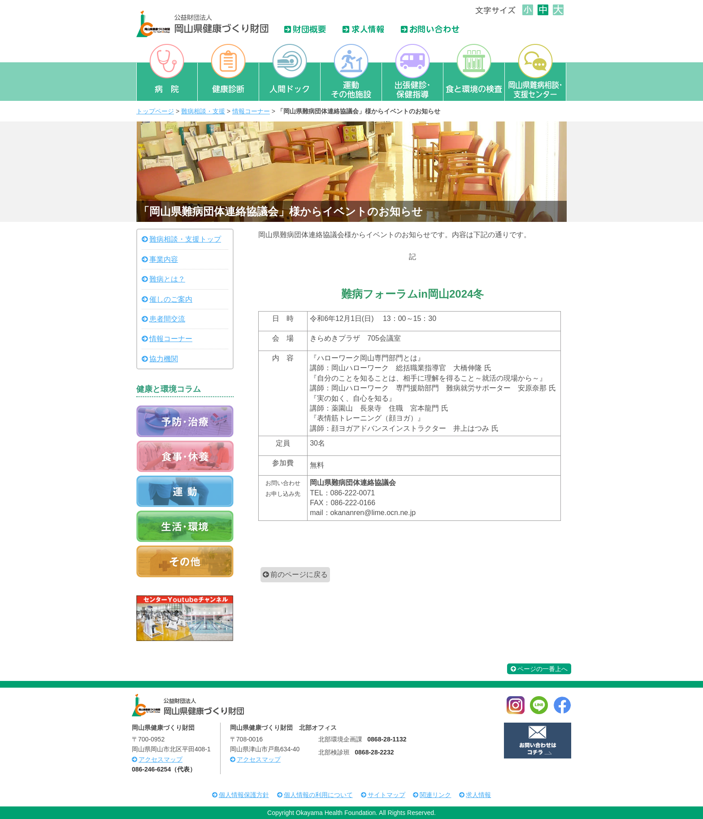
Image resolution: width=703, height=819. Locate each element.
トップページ (155, 111)
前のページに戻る (299, 574)
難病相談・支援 (203, 111)
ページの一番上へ (539, 668)
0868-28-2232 (374, 752)
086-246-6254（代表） (164, 769)
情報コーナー (251, 111)
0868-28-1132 (386, 739)
